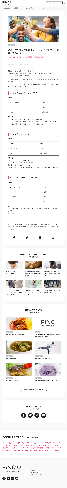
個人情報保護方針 (35, 476)
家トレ (55, 449)
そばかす (11, 444)
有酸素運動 (13, 451)
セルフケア (9, 357)
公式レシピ (25, 449)
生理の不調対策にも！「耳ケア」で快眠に (14, 273)
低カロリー (6, 449)
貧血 (48, 451)
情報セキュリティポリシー (37, 479)
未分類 (37, 332)
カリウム (36, 444)
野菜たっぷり (57, 451)
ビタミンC (35, 446)
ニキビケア (16, 446)
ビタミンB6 (25, 446)
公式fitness (16, 449)
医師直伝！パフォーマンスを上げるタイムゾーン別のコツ (52, 274)
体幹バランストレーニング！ (43, 359)
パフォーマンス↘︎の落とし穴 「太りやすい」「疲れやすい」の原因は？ (14, 292)
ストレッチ (57, 444)
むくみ (19, 444)
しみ (4, 444)
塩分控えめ (41, 449)
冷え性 (34, 449)
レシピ (22, 57)
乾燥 (57, 446)
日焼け (5, 451)
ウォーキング (27, 444)
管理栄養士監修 (39, 57)
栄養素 (21, 451)
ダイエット (9, 332)
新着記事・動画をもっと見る (33, 390)
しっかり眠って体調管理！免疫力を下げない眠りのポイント (33, 274)
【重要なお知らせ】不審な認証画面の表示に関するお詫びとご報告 (48, 336)
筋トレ (28, 451)
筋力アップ (36, 451)
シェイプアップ (46, 444)
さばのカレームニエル (12, 381)
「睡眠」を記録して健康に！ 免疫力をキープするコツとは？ (33, 292)
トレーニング (39, 357)
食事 (4, 454)
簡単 (43, 451)
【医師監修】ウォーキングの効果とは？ (52, 291)
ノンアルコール (13, 57)
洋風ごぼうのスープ (12, 359)
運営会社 (33, 474)
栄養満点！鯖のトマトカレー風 (15, 335)
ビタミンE (44, 446)
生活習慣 (11, 45)
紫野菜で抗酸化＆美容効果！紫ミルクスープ (48, 381)
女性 (49, 449)
